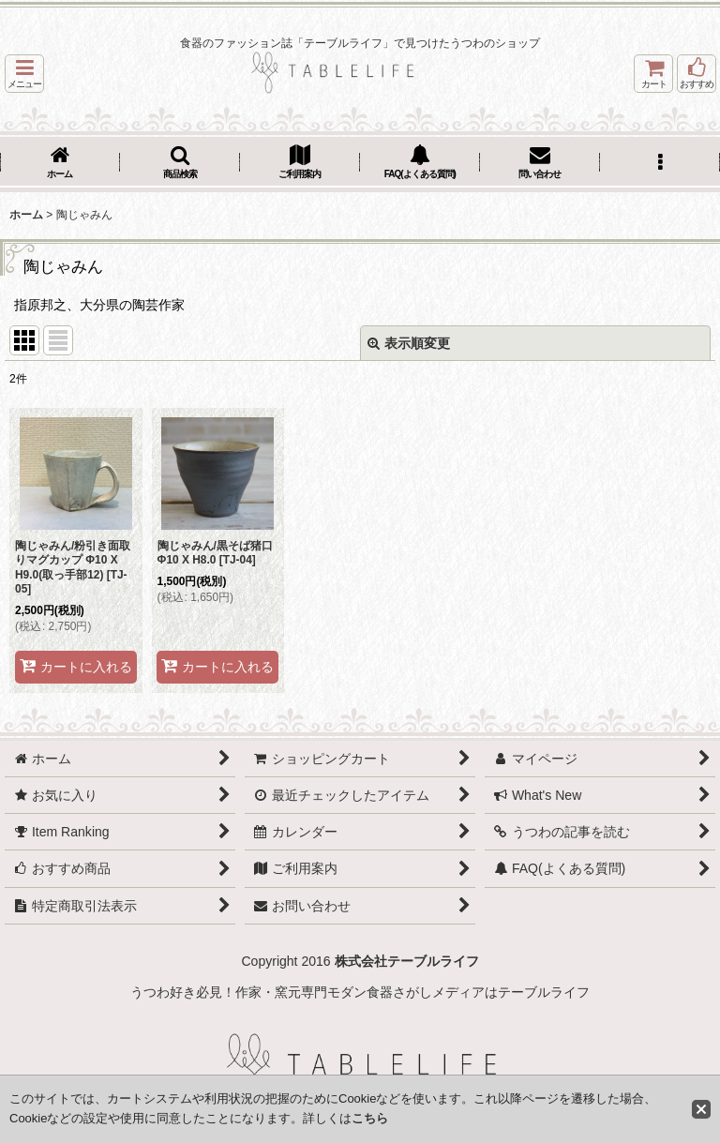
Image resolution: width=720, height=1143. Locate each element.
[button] (24, 73)
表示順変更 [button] (409, 343)
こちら (370, 1118)
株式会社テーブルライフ (407, 961)
